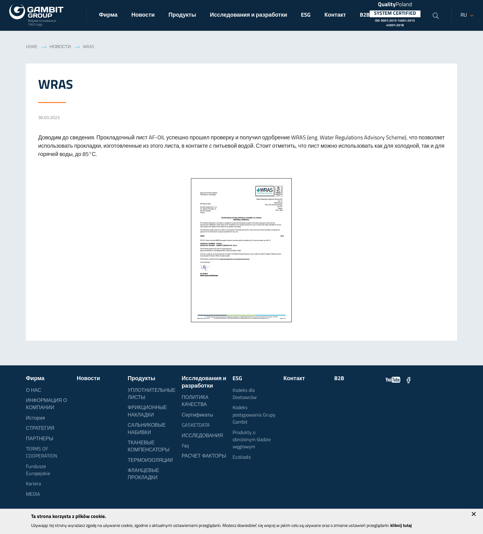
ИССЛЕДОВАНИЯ (202, 435)
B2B (365, 15)
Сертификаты (197, 415)
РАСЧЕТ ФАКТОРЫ (204, 456)
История (35, 418)
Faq (185, 446)
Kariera (33, 484)
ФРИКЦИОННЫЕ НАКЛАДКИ (147, 411)
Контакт (335, 15)
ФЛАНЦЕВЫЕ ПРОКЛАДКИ (143, 474)
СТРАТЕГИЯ (40, 428)
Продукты (182, 15)
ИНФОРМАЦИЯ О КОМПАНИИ (46, 404)
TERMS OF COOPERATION (41, 453)
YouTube (393, 379)
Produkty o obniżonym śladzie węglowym (252, 440)
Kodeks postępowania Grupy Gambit (254, 415)
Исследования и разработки (248, 15)
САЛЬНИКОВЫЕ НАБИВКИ (146, 429)
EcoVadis (242, 457)
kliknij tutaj (401, 526)
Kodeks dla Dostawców (245, 394)
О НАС (33, 390)
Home (32, 47)
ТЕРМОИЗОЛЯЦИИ (150, 460)
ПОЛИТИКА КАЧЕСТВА (195, 401)
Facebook (408, 379)
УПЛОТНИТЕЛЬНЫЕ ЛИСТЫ (151, 394)
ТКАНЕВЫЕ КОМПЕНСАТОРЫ (148, 447)
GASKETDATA (196, 425)
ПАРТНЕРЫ (39, 439)
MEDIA (33, 494)
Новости (143, 15)
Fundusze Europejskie (38, 470)
